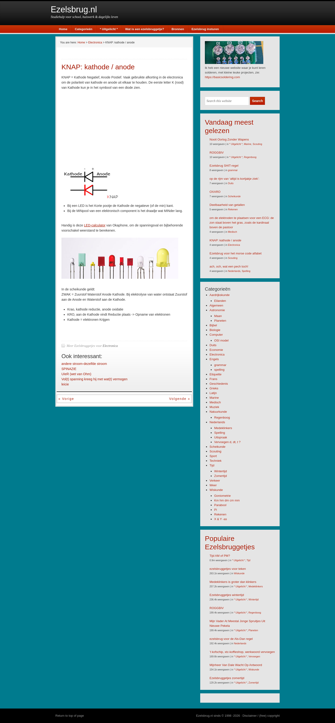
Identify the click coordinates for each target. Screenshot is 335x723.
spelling (219, 369)
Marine (247, 144)
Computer (216, 334)
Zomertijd (220, 476)
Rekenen (233, 209)
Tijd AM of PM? (220, 555)
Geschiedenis (219, 383)
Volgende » (179, 399)
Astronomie (217, 310)
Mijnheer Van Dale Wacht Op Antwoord (236, 665)
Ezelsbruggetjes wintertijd (227, 595)
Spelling (246, 271)
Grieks (214, 388)
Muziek (214, 407)
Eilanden (220, 301)
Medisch (232, 232)
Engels (214, 359)
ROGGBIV (217, 152)
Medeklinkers (223, 428)
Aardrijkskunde (220, 295)
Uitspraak (220, 437)
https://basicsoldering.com (222, 77)
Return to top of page (69, 715)
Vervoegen (254, 656)
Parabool (220, 505)
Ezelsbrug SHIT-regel (224, 165)
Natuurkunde (218, 411)
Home (63, 29)
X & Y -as (220, 519)
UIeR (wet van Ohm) (76, 374)
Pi (215, 509)
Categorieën (83, 29)
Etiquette (215, 374)
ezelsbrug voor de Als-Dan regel (231, 639)
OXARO (215, 192)
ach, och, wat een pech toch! (229, 266)
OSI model (221, 340)
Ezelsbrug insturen (205, 29)
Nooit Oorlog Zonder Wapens (229, 139)
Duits (231, 183)
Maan (218, 316)
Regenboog (250, 157)
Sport (213, 456)
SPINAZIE (68, 369)
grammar (233, 170)
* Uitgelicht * (109, 29)
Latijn (213, 393)
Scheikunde (234, 196)
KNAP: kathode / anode (225, 240)
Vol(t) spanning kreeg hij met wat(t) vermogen (94, 379)
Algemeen (216, 305)
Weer (213, 485)
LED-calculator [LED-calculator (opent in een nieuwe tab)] (95, 225)
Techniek (215, 460)
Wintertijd (220, 471)
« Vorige (66, 399)
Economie (216, 350)
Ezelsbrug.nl (74, 9)
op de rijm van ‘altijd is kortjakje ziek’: (234, 178)
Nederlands (234, 271)
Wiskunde (216, 490)
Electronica (110, 346)
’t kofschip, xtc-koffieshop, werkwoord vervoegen (242, 652)
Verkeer (215, 480)
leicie (65, 384)
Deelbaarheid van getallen (227, 205)
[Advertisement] (100, 128)
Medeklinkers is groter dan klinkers (233, 582)
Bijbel (213, 325)
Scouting (257, 144)
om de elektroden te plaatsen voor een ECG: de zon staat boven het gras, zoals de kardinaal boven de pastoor (242, 222)
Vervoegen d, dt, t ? (227, 442)
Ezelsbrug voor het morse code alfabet (236, 253)
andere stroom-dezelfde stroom (84, 364)
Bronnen (177, 29)
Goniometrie (222, 495)
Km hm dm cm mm (227, 500)
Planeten (220, 320)
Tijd (212, 465)
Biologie (215, 330)
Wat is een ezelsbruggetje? (144, 29)
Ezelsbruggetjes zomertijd (227, 678)
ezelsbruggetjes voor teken (228, 569)
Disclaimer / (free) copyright (261, 715)
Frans (213, 379)
